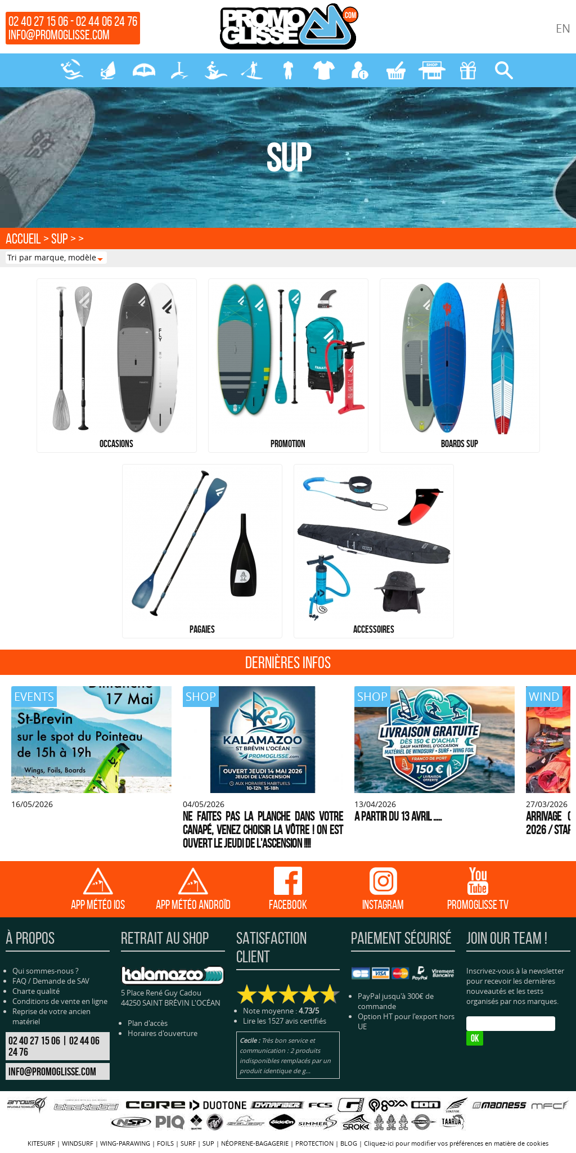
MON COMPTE (360, 70)
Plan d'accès (148, 1023)
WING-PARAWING (144, 70)
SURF (216, 70)
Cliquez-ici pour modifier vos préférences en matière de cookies (456, 1143)
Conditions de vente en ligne (59, 1001)
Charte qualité (36, 991)
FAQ (19, 981)
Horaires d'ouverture (162, 1033)
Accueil (23, 238)
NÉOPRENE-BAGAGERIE (288, 70)
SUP (252, 70)
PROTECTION (324, 70)
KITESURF (72, 70)
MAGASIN (432, 70)
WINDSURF (108, 70)
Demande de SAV (61, 981)
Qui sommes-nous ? (45, 971)
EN (563, 28)
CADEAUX (468, 70)
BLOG (348, 1143)
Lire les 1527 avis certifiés (284, 1021)
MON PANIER (396, 70)
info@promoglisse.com (59, 35)
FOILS (180, 70)
